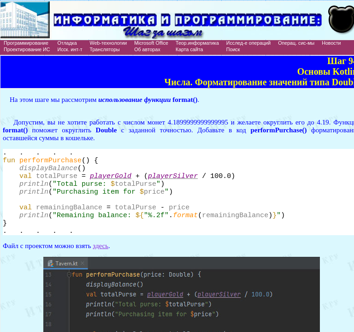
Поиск (233, 49)
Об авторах (147, 49)
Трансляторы (105, 49)
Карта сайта (189, 49)
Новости (331, 43)
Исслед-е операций (248, 43)
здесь (100, 261)
